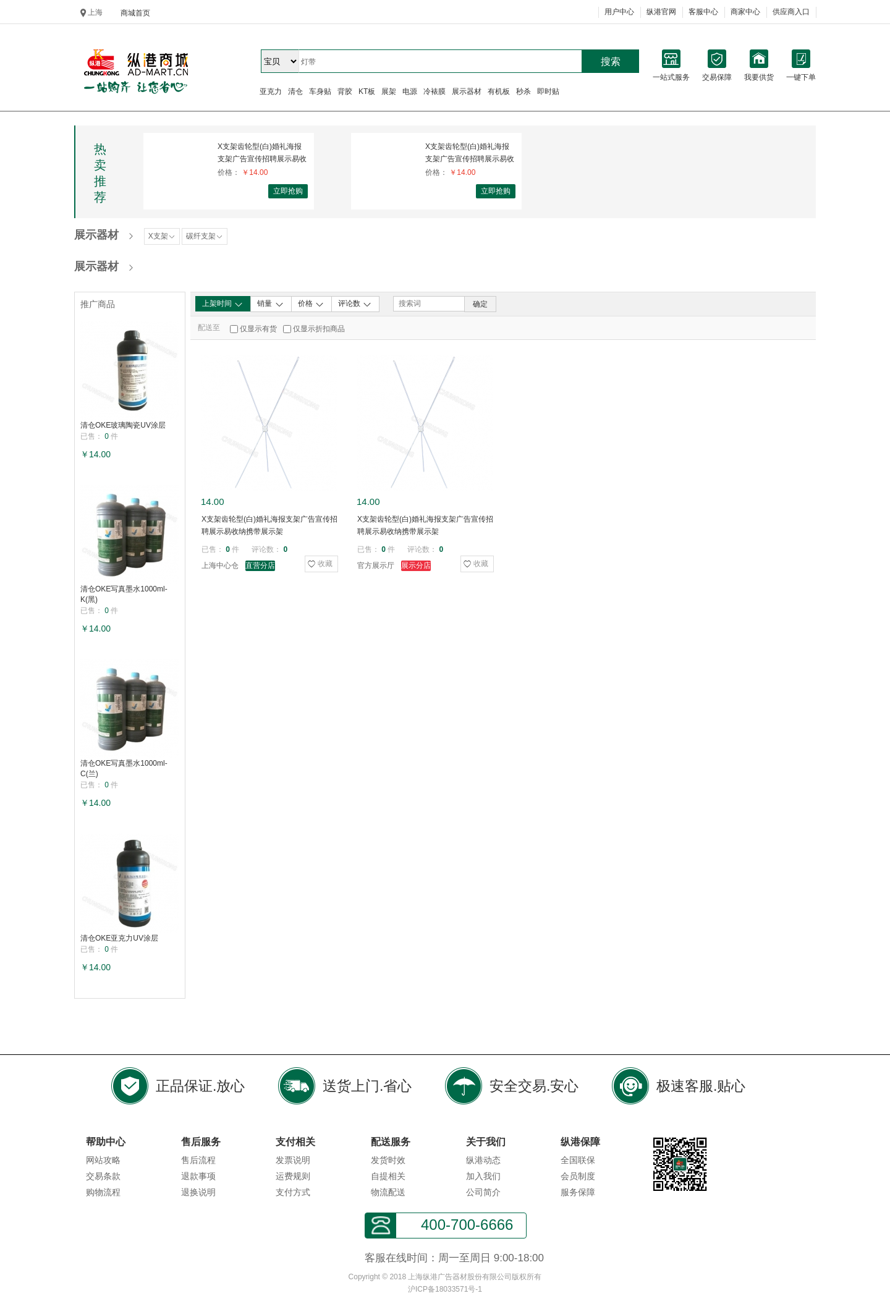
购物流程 (103, 1192)
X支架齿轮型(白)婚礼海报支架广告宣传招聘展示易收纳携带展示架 (262, 153)
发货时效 (388, 1160)
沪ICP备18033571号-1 (445, 1289)
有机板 (499, 91)
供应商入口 (791, 11)
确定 (480, 304)
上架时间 (223, 304)
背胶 (344, 91)
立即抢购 (288, 191)
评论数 (355, 304)
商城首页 (135, 13)
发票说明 (293, 1160)
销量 (270, 304)
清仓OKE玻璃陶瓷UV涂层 (123, 425)
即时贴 (548, 91)
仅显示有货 (258, 328)
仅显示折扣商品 (319, 328)
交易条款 (103, 1176)
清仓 (295, 91)
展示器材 (466, 91)
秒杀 (523, 91)
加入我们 (483, 1176)
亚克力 (271, 91)
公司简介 (483, 1192)
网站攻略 (103, 1160)
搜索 (611, 61)
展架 (388, 91)
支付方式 (293, 1192)
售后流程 (198, 1160)
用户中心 (619, 11)
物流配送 (388, 1192)
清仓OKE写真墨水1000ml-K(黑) (123, 594)
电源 (409, 91)
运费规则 (293, 1176)
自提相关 (388, 1176)
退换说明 (198, 1192)
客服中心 (703, 11)
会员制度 (578, 1176)
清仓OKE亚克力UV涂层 (119, 938)
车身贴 (320, 91)
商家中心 (745, 11)
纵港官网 (661, 11)
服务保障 (578, 1192)
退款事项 (198, 1176)
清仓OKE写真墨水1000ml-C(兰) (123, 768)
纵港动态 (483, 1160)
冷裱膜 (434, 91)
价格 (311, 304)
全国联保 (578, 1160)
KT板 (366, 91)
